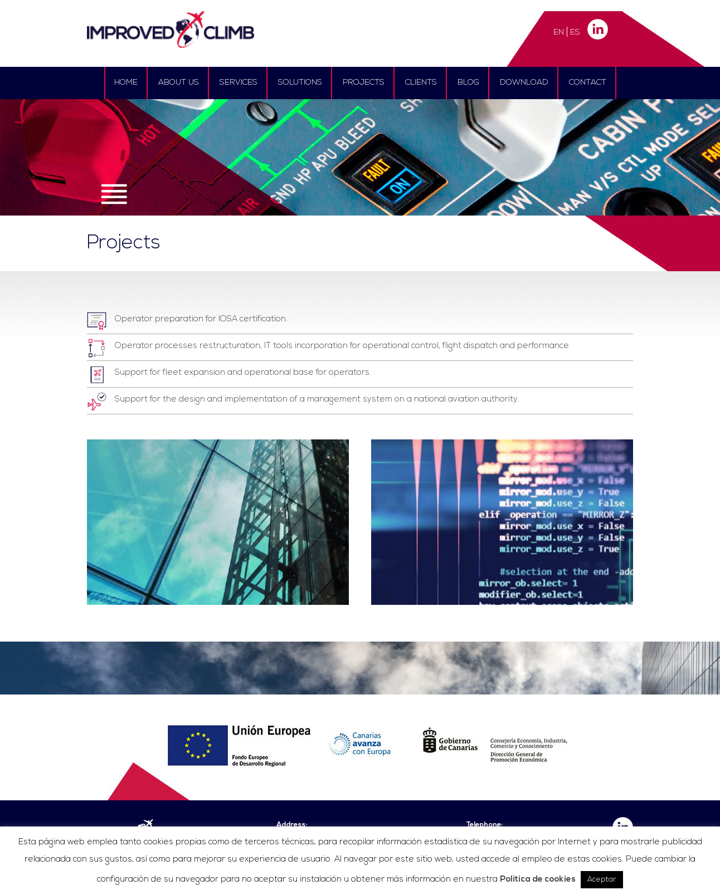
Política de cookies (538, 880)
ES (575, 32)
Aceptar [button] (601, 879)
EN (558, 32)
